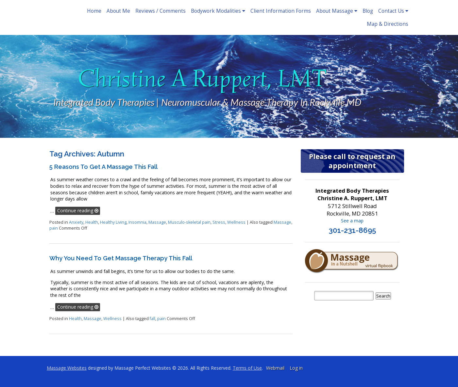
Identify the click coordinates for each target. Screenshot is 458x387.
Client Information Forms (280, 11)
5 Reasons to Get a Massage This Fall (103, 166)
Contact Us (393, 11)
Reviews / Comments (160, 11)
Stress (218, 222)
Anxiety (76, 222)
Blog (368, 11)
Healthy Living (113, 222)
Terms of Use (247, 368)
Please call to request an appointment (352, 161)
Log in (296, 368)
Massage (157, 222)
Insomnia (137, 222)
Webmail (275, 368)
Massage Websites (67, 368)
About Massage (336, 11)
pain (53, 228)
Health (91, 222)
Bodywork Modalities (218, 11)
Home (94, 11)
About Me (118, 11)
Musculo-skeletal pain (189, 222)
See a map (352, 221)
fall (152, 318)
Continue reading (77, 210)
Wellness (236, 222)
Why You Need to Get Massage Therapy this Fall (120, 258)
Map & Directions (387, 24)
